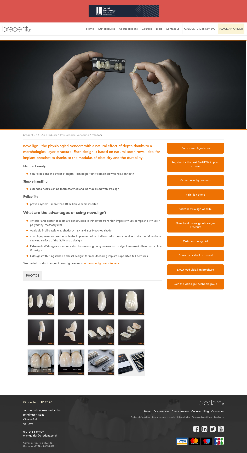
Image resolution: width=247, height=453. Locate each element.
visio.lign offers (195, 194)
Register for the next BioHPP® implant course (195, 164)
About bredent (128, 29)
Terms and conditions (202, 417)
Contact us (172, 29)
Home (90, 29)
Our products (106, 29)
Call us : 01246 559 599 (199, 29)
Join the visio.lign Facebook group (195, 284)
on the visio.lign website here (101, 263)
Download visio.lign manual (196, 255)
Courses (147, 29)
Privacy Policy (183, 417)
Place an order (231, 29)
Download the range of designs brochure (195, 225)
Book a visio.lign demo (195, 148)
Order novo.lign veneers (195, 180)
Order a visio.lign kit (195, 241)
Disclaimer (219, 417)
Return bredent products (163, 417)
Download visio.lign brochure (195, 269)
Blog (159, 29)
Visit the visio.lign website (195, 209)
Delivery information (140, 417)
